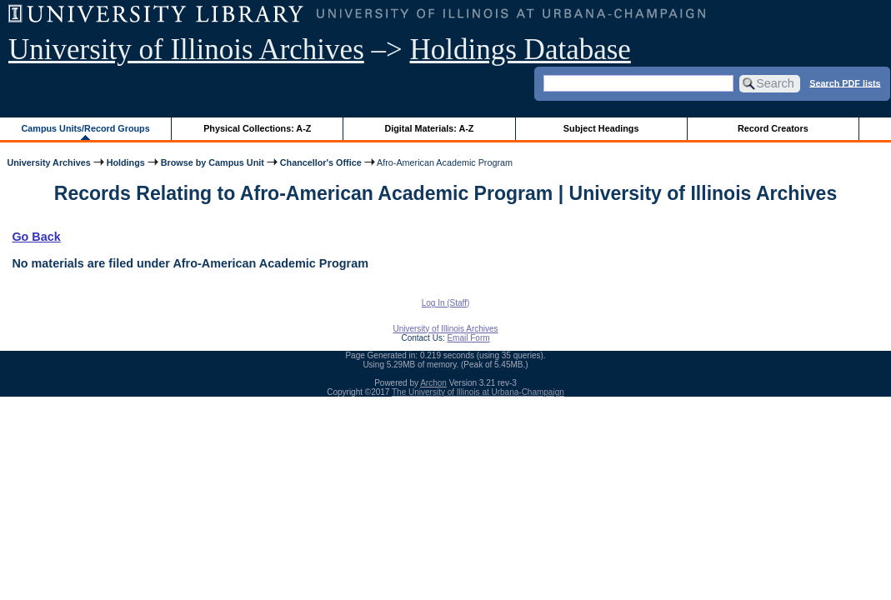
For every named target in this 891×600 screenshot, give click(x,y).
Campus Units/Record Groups (86, 128)
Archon (433, 383)
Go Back (36, 236)
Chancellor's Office (321, 163)
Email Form (468, 337)
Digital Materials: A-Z (428, 128)
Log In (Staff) (446, 303)
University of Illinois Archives (186, 49)
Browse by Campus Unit (212, 163)
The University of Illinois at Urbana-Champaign (478, 392)
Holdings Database (520, 49)
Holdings (126, 163)
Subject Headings (601, 128)
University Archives (48, 163)
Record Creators (773, 128)
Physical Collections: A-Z (257, 128)
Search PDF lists (844, 83)
